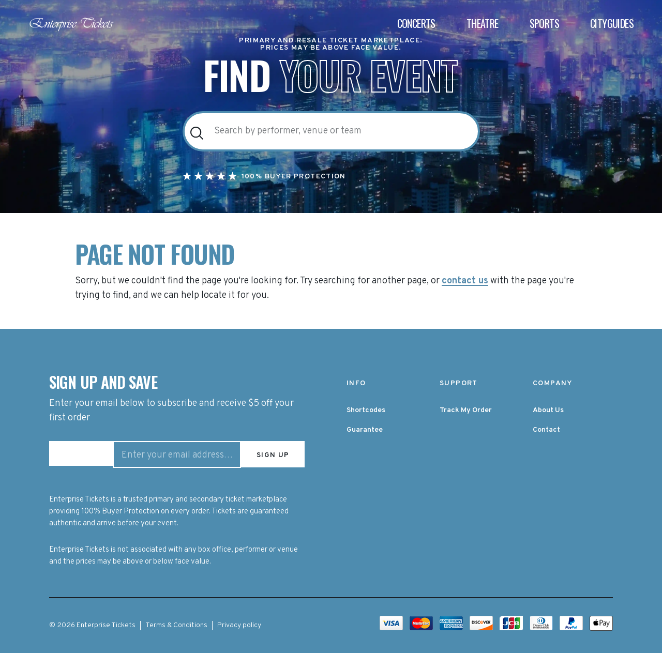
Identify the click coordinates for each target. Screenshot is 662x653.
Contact (546, 430)
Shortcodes (366, 410)
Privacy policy (239, 624)
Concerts (416, 24)
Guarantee (365, 430)
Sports (544, 24)
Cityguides (612, 24)
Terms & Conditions (176, 624)
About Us (548, 410)
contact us (465, 281)
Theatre (483, 24)
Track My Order (466, 410)
